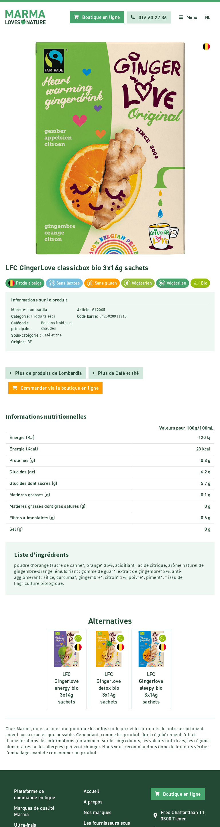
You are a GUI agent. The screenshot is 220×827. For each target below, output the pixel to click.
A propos (93, 801)
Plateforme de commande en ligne (34, 794)
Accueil (91, 791)
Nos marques (97, 812)
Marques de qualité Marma (34, 811)
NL (208, 17)
